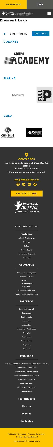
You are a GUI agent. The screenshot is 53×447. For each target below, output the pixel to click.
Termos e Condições (36, 434)
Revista (26, 406)
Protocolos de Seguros (26, 273)
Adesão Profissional (26, 238)
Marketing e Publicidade (26, 329)
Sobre (26, 246)
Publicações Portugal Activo (26, 372)
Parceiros (26, 301)
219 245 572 (33, 168)
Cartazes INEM (26, 391)
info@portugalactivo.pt (26, 179)
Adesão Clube (26, 234)
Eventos (26, 413)
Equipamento (26, 317)
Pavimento (26, 337)
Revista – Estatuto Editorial (27, 437)
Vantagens (26, 265)
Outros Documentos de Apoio (26, 376)
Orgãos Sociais (26, 250)
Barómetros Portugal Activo (27, 368)
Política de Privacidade (17, 434)
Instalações (26, 325)
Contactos (26, 421)
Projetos (26, 258)
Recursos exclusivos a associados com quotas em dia (26, 364)
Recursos (26, 356)
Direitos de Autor (26, 277)
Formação (26, 321)
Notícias (26, 242)
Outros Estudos (26, 383)
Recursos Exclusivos (26, 290)
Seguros (26, 345)
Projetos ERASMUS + (26, 380)
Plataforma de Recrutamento (26, 294)
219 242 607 (19, 168)
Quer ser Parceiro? (26, 309)
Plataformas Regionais (27, 254)
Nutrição (26, 333)
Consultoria (26, 313)
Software (26, 349)
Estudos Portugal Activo (26, 387)
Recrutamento (26, 341)
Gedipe (27, 287)
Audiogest (28, 283)
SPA (25, 280)
